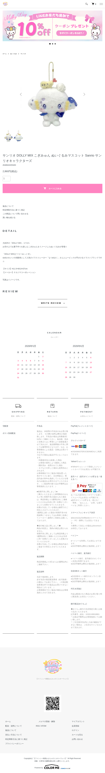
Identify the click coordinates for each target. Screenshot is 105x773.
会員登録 (72, 726)
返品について (8, 206)
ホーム (5, 54)
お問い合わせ (74, 739)
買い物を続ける (9, 217)
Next (83, 94)
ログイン (72, 730)
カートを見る (74, 735)
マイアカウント (75, 721)
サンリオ (26, 54)
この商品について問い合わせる (15, 214)
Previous (22, 94)
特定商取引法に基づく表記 (14, 210)
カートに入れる (52, 188)
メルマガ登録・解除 (44, 721)
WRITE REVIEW (51, 303)
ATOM (43, 726)
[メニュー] (101, 4)
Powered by (52, 766)
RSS (38, 726)
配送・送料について (11, 726)
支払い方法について (11, 735)
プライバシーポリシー (12, 744)
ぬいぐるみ (15, 54)
